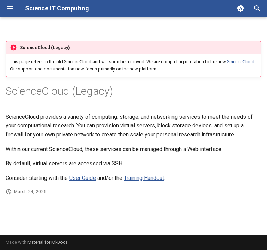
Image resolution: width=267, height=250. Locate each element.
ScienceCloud (240, 61)
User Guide (82, 178)
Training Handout (144, 178)
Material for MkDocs (47, 242)
